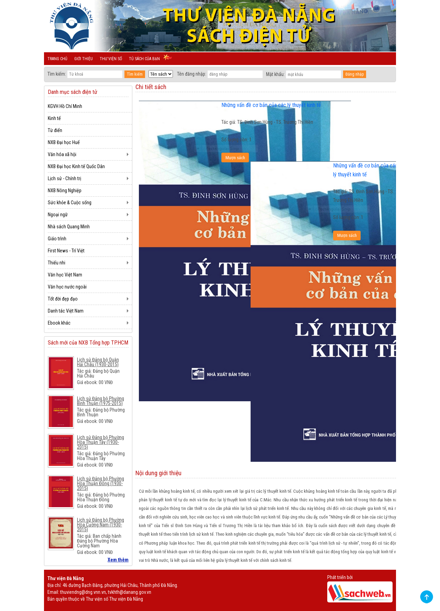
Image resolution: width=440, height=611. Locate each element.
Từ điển (55, 130)
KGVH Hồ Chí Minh (65, 106)
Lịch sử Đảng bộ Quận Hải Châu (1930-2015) (98, 362)
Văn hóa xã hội (62, 154)
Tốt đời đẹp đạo (63, 299)
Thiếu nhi (56, 262)
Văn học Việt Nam (65, 274)
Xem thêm (118, 560)
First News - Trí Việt (66, 250)
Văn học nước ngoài (67, 287)
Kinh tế (54, 118)
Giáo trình (57, 238)
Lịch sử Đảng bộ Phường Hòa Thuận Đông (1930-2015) (100, 483)
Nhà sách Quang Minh (69, 226)
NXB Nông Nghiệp (64, 190)
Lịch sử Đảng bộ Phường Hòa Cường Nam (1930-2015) (100, 524)
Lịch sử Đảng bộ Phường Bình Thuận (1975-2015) (100, 401)
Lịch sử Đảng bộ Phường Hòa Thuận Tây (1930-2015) (100, 442)
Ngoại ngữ (58, 214)
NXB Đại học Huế (64, 142)
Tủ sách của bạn (144, 58)
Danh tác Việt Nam (66, 311)
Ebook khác (59, 323)
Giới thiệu (83, 58)
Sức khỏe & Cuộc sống (69, 202)
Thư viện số (111, 58)
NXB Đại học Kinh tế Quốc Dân (76, 166)
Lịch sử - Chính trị (64, 178)
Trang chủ (57, 58)
